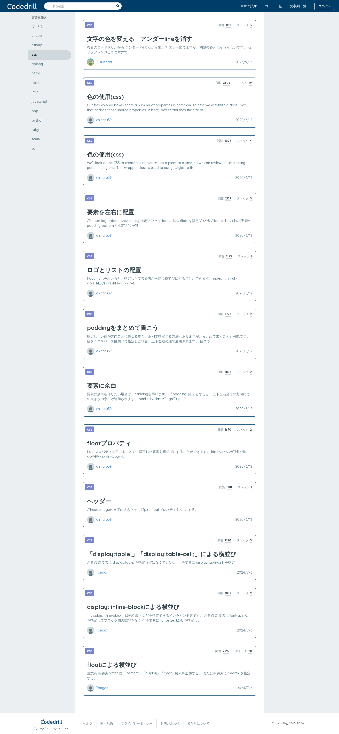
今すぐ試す (248, 6)
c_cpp (37, 36)
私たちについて (198, 723)
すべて (37, 26)
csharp (37, 45)
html (35, 83)
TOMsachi (104, 62)
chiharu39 (104, 120)
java (35, 92)
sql (34, 149)
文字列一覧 (298, 6)
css (34, 55)
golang (37, 64)
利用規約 (106, 723)
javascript (40, 102)
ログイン (324, 6)
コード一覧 (273, 6)
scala (36, 139)
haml (36, 73)
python (38, 121)
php (35, 111)
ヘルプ (87, 723)
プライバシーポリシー (136, 723)
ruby (35, 130)
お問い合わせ (169, 723)
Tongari (102, 572)
